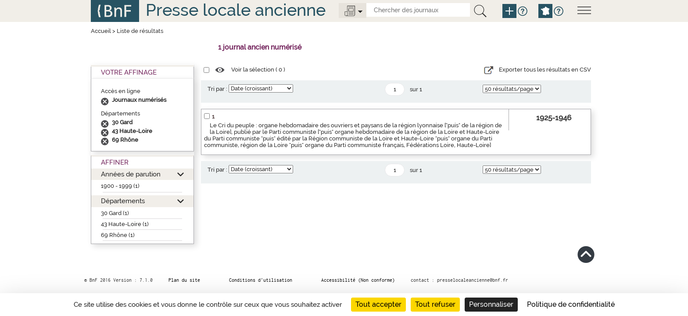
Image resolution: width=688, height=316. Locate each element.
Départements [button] (123, 201)
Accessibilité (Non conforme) (358, 280)
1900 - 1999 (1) (120, 186)
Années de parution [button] (131, 174)
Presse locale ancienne (236, 10)
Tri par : (217, 89)
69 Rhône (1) (118, 235)
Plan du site (184, 280)
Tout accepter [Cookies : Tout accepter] (378, 304)
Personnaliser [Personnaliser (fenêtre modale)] (491, 304)
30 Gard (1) (115, 213)
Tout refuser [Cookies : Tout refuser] (435, 304)
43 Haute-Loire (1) (125, 224)
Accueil (101, 31)
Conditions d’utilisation (260, 280)
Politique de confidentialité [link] (571, 304)
